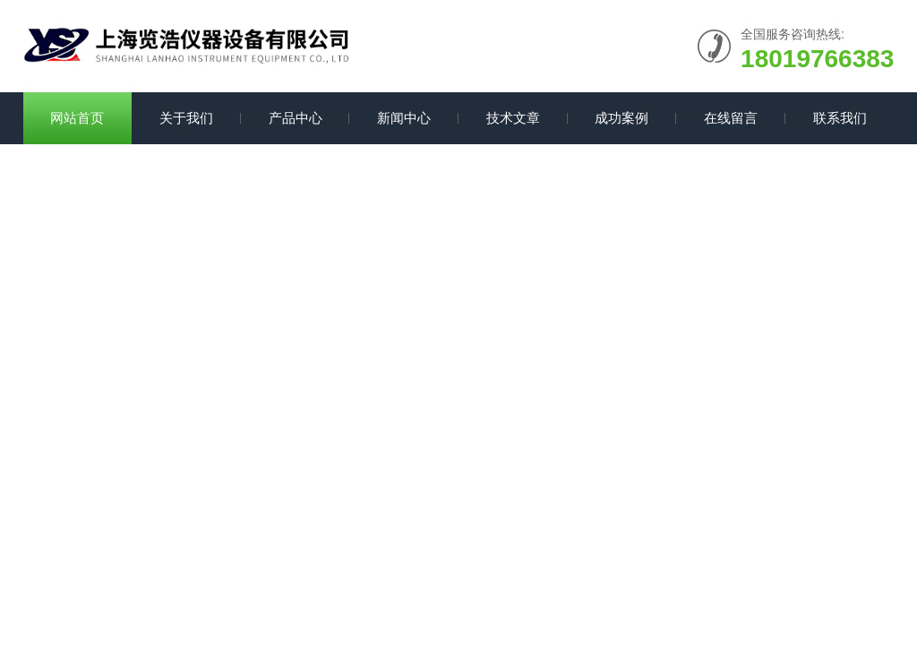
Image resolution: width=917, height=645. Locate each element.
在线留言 (731, 117)
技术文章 (513, 117)
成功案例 (621, 117)
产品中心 (295, 117)
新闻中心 (404, 117)
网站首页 (77, 117)
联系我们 (840, 117)
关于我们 (186, 117)
